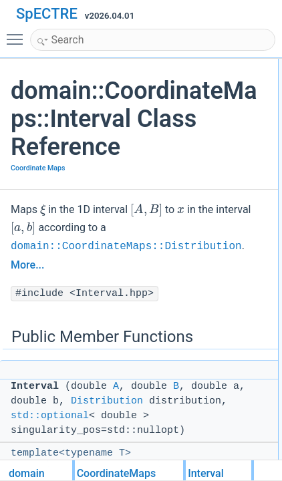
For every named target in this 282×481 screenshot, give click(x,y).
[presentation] (42, 208)
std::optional (50, 416)
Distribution (107, 401)
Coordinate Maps (38, 168)
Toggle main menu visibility (18, 33)
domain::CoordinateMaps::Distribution (126, 246)
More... (27, 265)
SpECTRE (47, 13)
